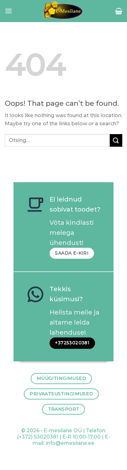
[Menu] (8, 11)
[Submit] (116, 140)
